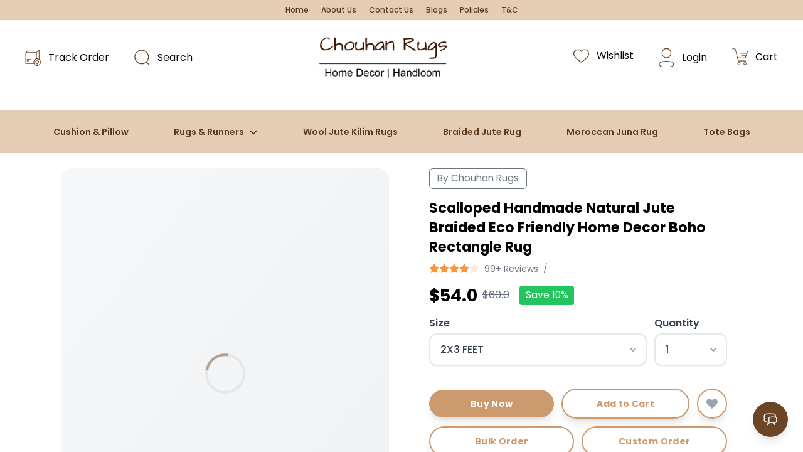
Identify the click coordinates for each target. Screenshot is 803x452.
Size (439, 323)
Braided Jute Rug (482, 132)
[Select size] (538, 349)
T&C (509, 10)
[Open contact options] (770, 419)
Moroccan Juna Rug (612, 132)
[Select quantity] (690, 349)
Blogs (436, 10)
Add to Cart (625, 403)
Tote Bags (726, 132)
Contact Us (391, 10)
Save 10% (547, 294)
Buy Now (492, 403)
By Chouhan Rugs (478, 178)
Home (297, 10)
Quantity (676, 323)
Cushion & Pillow (91, 132)
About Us (338, 10)
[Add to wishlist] (712, 404)
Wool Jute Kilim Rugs (350, 132)
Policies (474, 10)
